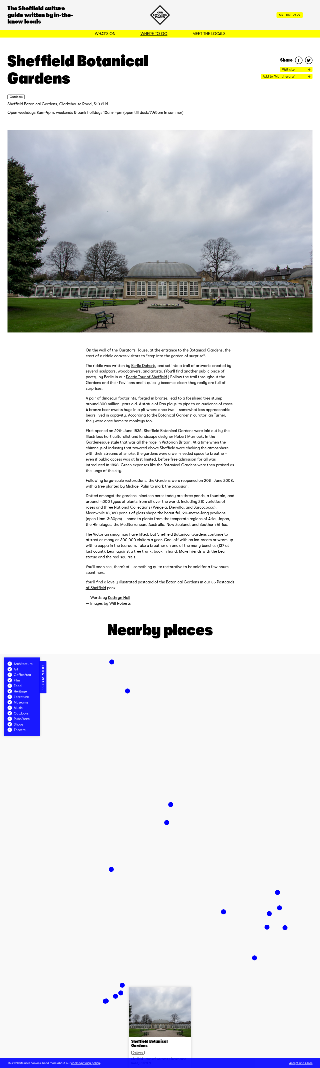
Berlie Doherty (143, 366)
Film (14, 680)
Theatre (17, 730)
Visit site (296, 69)
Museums (18, 702)
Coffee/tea (19, 675)
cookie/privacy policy (85, 1063)
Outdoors (16, 97)
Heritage (17, 691)
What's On (105, 34)
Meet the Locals (209, 34)
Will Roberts (120, 603)
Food (15, 686)
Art (13, 669)
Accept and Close (300, 1063)
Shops (15, 724)
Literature (18, 697)
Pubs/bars (19, 719)
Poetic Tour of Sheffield (146, 377)
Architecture (20, 664)
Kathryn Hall (119, 597)
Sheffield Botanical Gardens (149, 1043)
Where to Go (154, 34)
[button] (120, 993)
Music (15, 708)
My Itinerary (289, 15)
